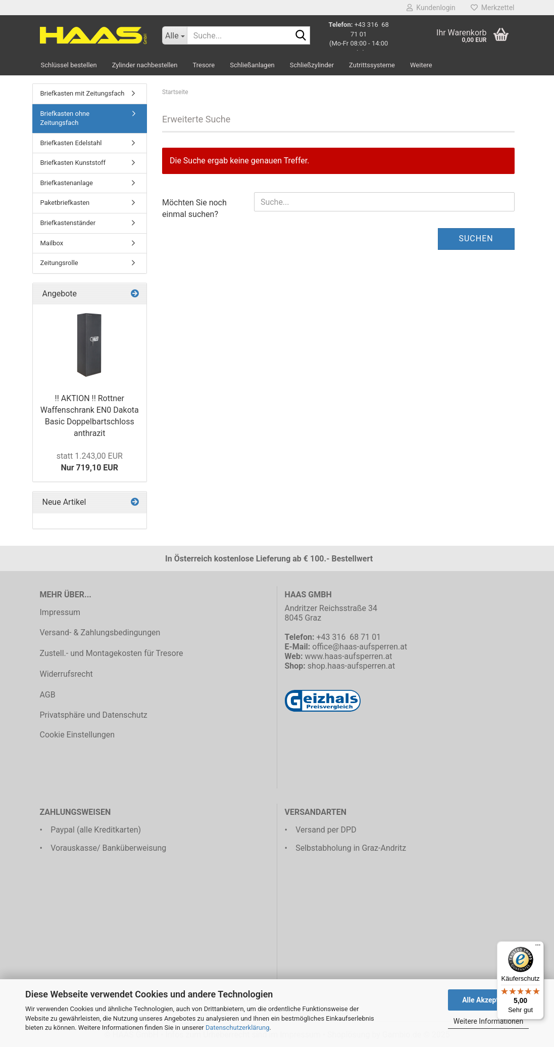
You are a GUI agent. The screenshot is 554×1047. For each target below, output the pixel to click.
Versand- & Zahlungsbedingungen (100, 632)
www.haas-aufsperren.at (348, 656)
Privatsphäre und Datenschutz (93, 715)
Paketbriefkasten (65, 202)
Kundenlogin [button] (431, 8)
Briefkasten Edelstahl (71, 143)
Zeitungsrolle (59, 263)
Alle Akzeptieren (488, 1000)
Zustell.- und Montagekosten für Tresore (111, 653)
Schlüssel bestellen (69, 65)
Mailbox (52, 243)
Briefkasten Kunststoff (73, 162)
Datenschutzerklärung (238, 1027)
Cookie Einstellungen (77, 734)
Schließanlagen (252, 65)
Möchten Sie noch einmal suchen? (194, 208)
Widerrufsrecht (66, 674)
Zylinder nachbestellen (145, 65)
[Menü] (538, 947)
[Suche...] (174, 35)
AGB (48, 695)
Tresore (203, 65)
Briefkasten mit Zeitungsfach (82, 93)
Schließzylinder (312, 65)
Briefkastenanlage (66, 183)
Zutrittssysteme (372, 65)
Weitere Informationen (488, 1021)
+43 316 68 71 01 (348, 637)
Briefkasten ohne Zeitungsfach (65, 118)
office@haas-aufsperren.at (359, 646)
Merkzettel (493, 8)
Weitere (421, 65)
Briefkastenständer (68, 223)
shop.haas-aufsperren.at (351, 666)
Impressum (60, 612)
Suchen (476, 238)
